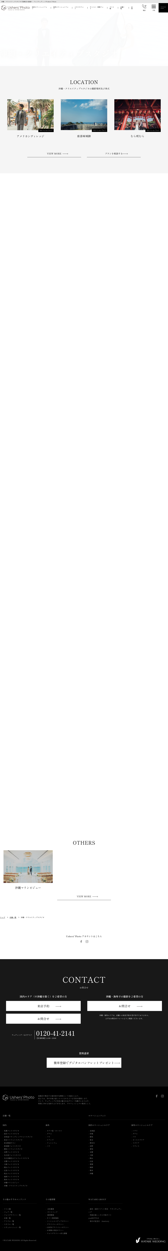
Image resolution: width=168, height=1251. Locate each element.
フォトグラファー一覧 (12, 1215)
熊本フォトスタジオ (11, 1179)
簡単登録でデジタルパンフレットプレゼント (84, 1063)
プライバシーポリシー (55, 1224)
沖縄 (91, 1173)
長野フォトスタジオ (11, 1152)
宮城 (91, 1133)
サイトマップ (52, 1212)
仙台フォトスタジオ (11, 1133)
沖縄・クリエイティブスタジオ (16, 1185)
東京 (91, 1140)
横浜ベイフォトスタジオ (13, 1149)
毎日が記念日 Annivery (99, 1221)
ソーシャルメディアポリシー (58, 1221)
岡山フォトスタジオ (11, 1167)
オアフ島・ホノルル (54, 1131)
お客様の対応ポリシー (55, 1230)
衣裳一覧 (7, 1218)
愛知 (91, 1149)
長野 (91, 1146)
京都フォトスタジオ (11, 1161)
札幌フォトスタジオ (11, 1131)
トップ (2, 917)
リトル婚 (112, 8)
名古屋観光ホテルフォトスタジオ (16, 1158)
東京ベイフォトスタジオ (13, 1140)
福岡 (91, 1167)
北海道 (92, 1131)
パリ (48, 1146)
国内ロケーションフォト (39, 8)
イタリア (136, 1143)
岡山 (91, 1158)
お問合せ (43, 1018)
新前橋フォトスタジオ (12, 1146)
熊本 (91, 1170)
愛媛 (91, 1164)
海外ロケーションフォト (60, 8)
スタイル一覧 (9, 1224)
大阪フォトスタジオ (11, 1164)
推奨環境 (50, 1215)
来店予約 (43, 1006)
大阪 (91, 1155)
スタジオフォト (79, 8)
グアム (49, 1133)
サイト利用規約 (53, 1218)
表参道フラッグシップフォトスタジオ (18, 1137)
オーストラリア (138, 1140)
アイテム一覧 (9, 1221)
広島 (91, 1161)
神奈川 (92, 1143)
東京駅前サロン (10, 1143)
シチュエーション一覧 (12, 1227)
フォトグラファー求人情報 (57, 1233)
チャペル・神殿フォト (97, 8)
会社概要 (50, 1209)
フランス (136, 1146)
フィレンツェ (52, 1143)
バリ (48, 1137)
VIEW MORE (54, 153)
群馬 (91, 1137)
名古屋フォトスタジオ (12, 1155)
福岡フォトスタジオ (11, 1176)
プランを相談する (114, 153)
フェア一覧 (8, 1212)
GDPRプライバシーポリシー (58, 1227)
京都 (91, 1152)
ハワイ (135, 1131)
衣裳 (132, 8)
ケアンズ (50, 1140)
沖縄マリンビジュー (11, 1182)
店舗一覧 (122, 8)
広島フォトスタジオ (11, 1170)
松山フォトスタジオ (11, 1173)
